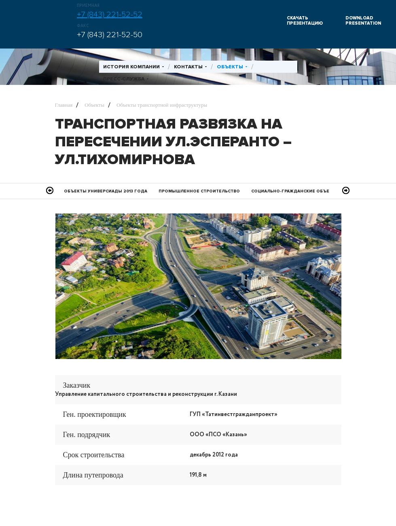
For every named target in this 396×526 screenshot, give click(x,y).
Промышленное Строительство (199, 191)
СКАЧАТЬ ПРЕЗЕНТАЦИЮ (305, 20)
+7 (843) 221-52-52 (109, 14)
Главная (64, 105)
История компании (131, 67)
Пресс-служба (123, 79)
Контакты (188, 67)
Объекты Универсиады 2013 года (105, 191)
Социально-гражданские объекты (295, 191)
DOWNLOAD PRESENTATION (363, 20)
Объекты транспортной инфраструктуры (161, 105)
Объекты (230, 67)
